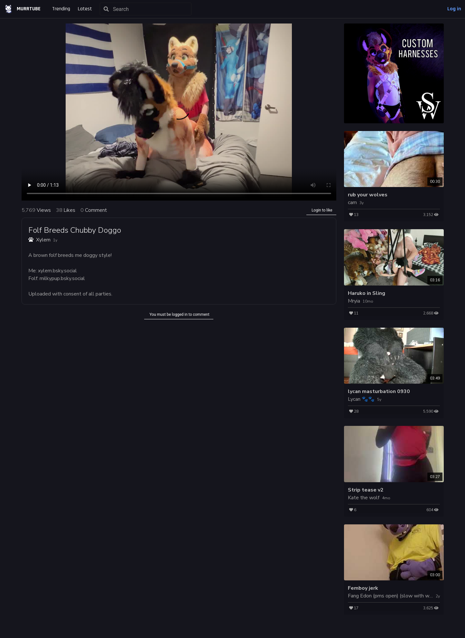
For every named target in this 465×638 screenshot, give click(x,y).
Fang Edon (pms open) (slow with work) (393, 595)
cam (352, 202)
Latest (85, 8)
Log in (454, 8)
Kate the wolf (363, 497)
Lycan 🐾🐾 (361, 399)
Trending (61, 8)
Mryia (354, 301)
